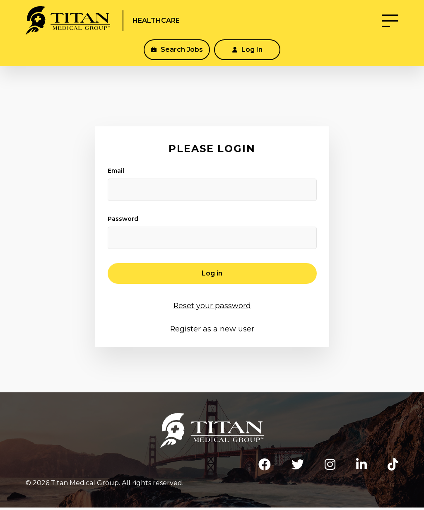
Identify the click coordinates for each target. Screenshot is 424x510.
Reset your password (212, 305)
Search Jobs (177, 56)
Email (116, 170)
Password (123, 218)
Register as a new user (212, 329)
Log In (247, 56)
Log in (212, 273)
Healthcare (175, 24)
